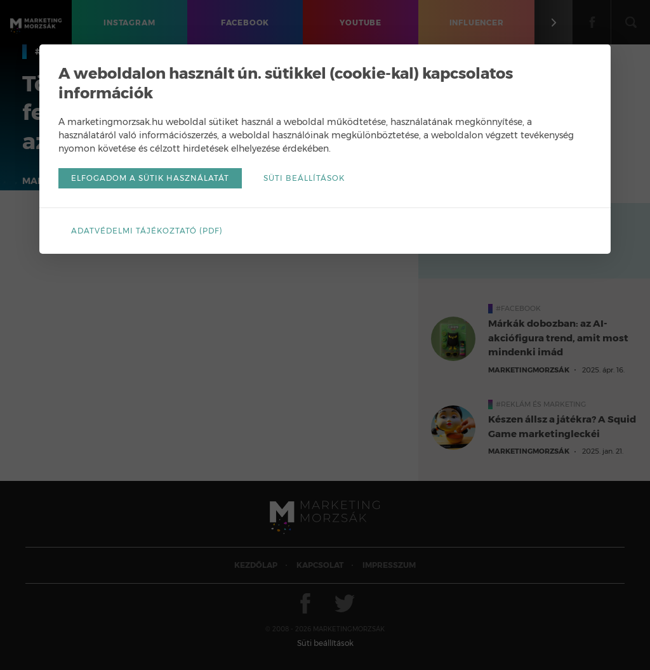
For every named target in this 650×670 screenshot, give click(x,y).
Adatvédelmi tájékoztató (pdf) (147, 230)
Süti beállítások (304, 178)
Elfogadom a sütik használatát (150, 178)
